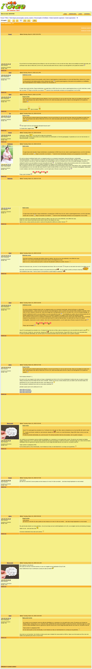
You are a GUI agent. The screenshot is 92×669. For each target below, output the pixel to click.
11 (28, 20)
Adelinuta (10, 144)
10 (24, 20)
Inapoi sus (3, 70)
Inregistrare (87, 13)
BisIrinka (10, 178)
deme (10, 364)
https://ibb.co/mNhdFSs (26, 391)
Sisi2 (10, 72)
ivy (10, 113)
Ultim (35, 20)
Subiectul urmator (86, 30)
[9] (20, 20)
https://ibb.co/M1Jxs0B (25, 392)
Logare (80, 13)
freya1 (10, 34)
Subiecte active (72, 13)
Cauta (65, 13)
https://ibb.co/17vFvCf (25, 389)
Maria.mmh (10, 423)
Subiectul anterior (86, 28)
